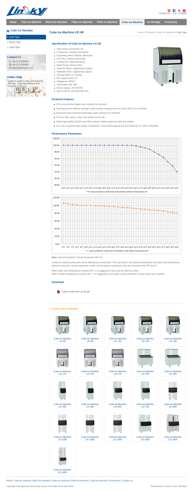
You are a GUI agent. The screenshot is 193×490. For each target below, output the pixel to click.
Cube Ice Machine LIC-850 (173, 405)
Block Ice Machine (56, 22)
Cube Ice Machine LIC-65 (62, 339)
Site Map (183, 486)
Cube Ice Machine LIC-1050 (62, 438)
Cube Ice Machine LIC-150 (173, 339)
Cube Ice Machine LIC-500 (90, 405)
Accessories (114, 480)
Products (150, 32)
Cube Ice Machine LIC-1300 (90, 438)
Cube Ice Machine (132, 22)
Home (13, 22)
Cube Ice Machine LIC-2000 (145, 438)
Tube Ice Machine (31, 22)
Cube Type (14, 37)
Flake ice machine (60, 480)
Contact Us (164, 13)
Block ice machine (41, 480)
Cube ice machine (98, 480)
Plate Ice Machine (107, 22)
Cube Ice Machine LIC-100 (117, 339)
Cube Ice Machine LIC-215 (90, 372)
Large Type (14, 47)
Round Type (15, 42)
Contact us (127, 480)
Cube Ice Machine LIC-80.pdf (76, 291)
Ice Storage (153, 22)
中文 (175, 13)
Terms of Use (171, 486)
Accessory (171, 22)
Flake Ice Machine (82, 22)
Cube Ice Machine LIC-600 (117, 405)
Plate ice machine (79, 480)
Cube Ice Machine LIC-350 (173, 372)
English (183, 13)
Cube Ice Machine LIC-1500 (117, 438)
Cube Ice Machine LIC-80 (90, 339)
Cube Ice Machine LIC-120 (145, 339)
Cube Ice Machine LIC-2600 (173, 438)
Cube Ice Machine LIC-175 (62, 372)
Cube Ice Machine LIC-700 (145, 405)
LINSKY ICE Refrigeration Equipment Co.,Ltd (27, 11)
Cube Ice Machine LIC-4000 (62, 471)
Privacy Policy (157, 486)
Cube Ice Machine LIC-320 (145, 372)
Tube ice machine (22, 480)
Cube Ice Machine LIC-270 (117, 372)
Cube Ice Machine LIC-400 (62, 405)
